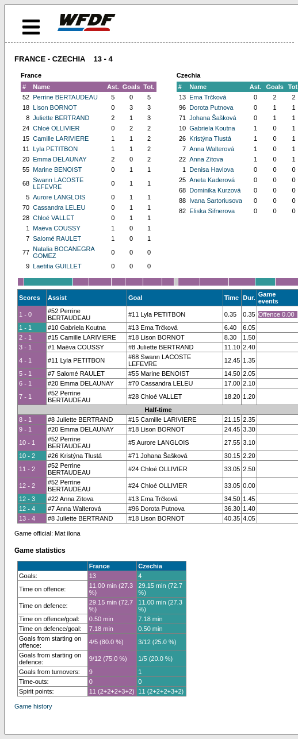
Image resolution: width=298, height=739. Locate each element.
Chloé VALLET (53, 217)
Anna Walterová (211, 148)
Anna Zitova (206, 159)
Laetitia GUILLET (57, 266)
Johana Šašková (212, 117)
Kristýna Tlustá (210, 138)
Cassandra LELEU (59, 207)
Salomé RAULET (57, 238)
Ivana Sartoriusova (215, 200)
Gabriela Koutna (212, 128)
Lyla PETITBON (55, 148)
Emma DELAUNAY (59, 159)
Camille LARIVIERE (61, 138)
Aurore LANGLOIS (59, 197)
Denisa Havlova (211, 169)
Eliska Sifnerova (212, 210)
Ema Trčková (207, 97)
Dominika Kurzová (214, 190)
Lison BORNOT (55, 107)
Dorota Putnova (211, 107)
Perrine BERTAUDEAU (65, 97)
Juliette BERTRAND (61, 117)
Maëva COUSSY (57, 228)
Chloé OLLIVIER (56, 128)
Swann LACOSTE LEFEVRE (58, 183)
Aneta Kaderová (212, 179)
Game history (33, 706)
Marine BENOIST (57, 169)
